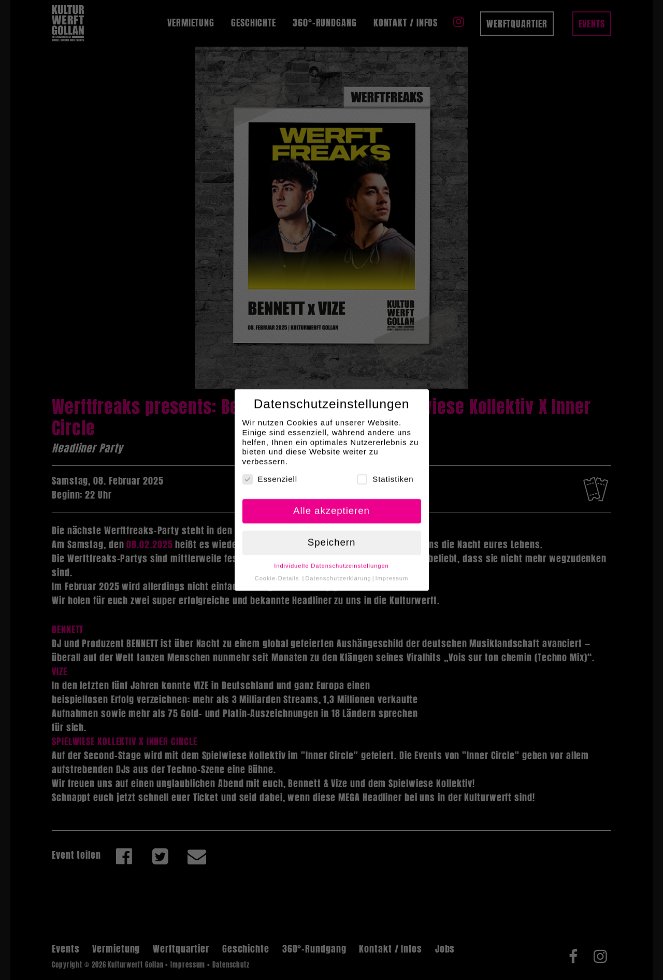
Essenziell (270, 472)
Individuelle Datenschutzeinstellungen (331, 559)
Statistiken (385, 472)
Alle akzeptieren (331, 504)
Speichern (332, 535)
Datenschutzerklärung (338, 572)
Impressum (392, 572)
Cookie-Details (277, 572)
